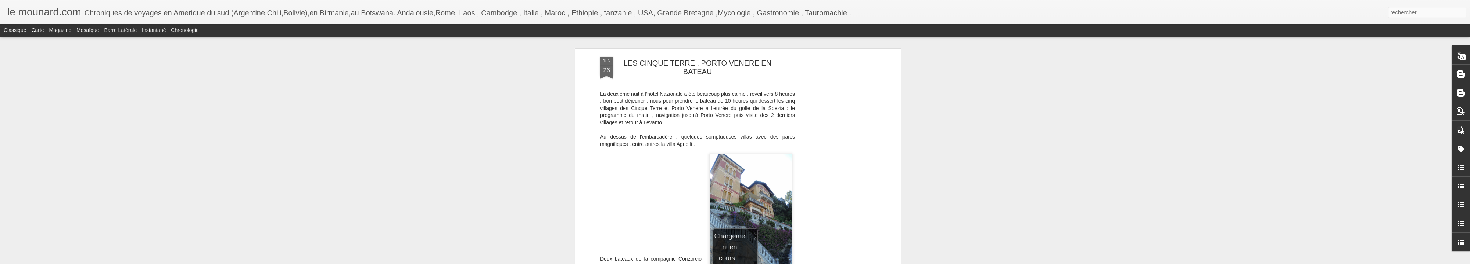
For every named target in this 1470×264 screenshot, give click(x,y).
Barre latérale (120, 30)
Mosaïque (87, 30)
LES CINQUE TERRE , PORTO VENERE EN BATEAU (697, 67)
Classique (15, 30)
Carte (37, 30)
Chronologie (185, 30)
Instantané (154, 30)
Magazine (60, 30)
